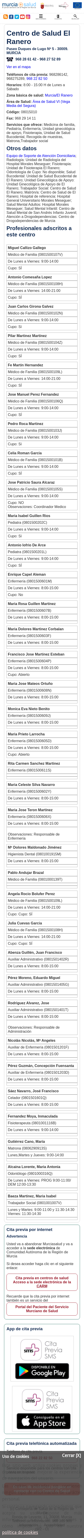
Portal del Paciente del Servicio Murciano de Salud (42, 1309)
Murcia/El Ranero (59, 95)
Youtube (22, 16)
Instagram (28, 16)
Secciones (41, 19)
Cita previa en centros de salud (42, 1282)
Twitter (17, 16)
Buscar (75, 19)
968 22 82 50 (36, 79)
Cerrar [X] (71, 1455)
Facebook (11, 16)
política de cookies (20, 1532)
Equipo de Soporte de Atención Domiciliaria (40, 156)
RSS (4, 16)
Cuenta (58, 19)
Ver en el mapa (18, 67)
